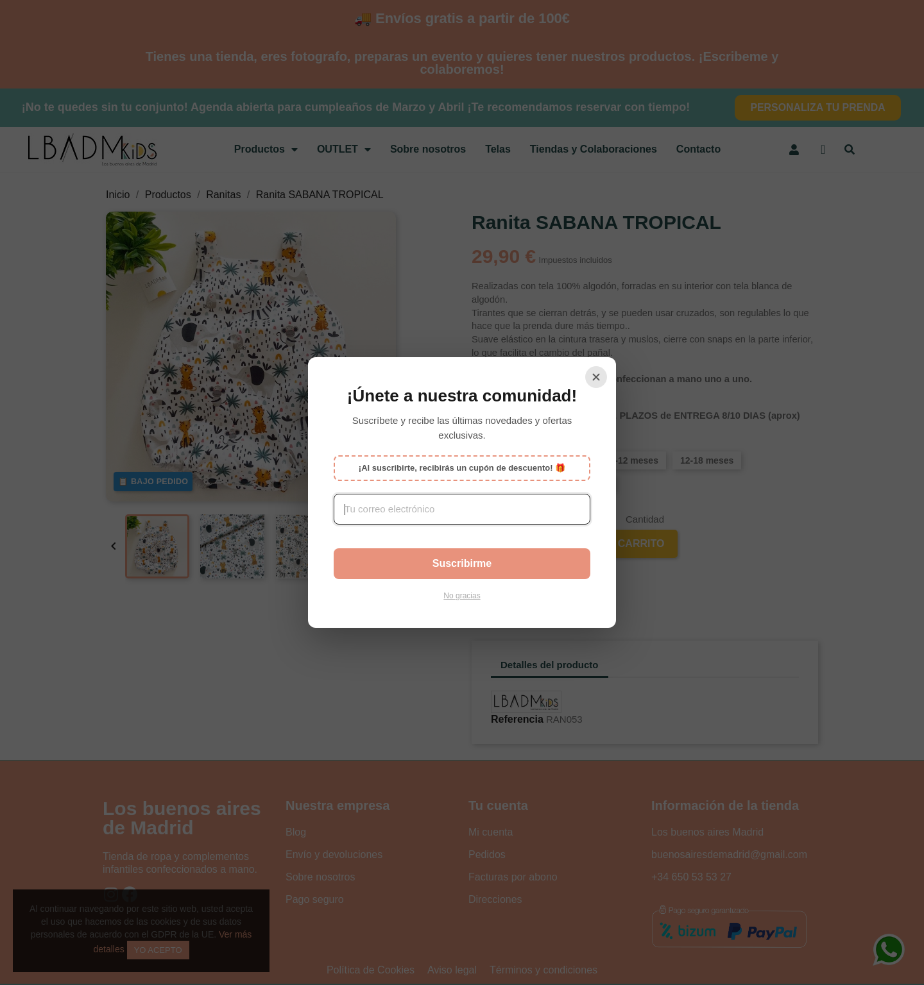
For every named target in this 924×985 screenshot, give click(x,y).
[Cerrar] (596, 377)
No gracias (461, 595)
